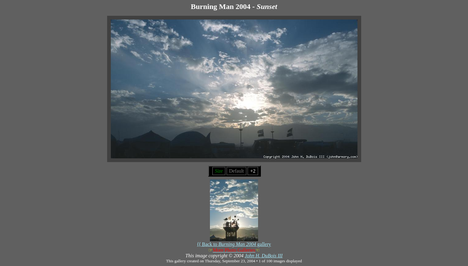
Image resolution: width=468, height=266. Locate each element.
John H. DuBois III (264, 255)
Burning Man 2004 (220, 6)
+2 (253, 171)
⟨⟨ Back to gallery (234, 242)
